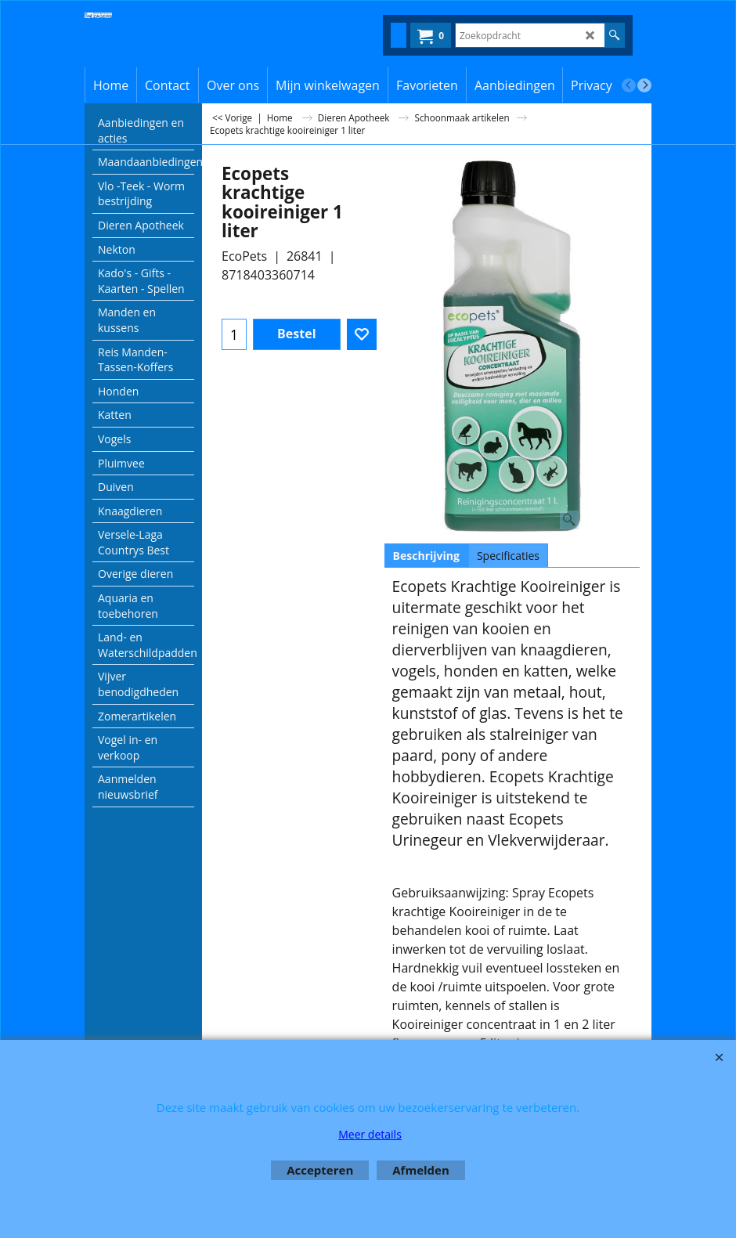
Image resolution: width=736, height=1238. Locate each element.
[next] (644, 85)
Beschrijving (426, 555)
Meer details (370, 1134)
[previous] (629, 85)
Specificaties (508, 555)
